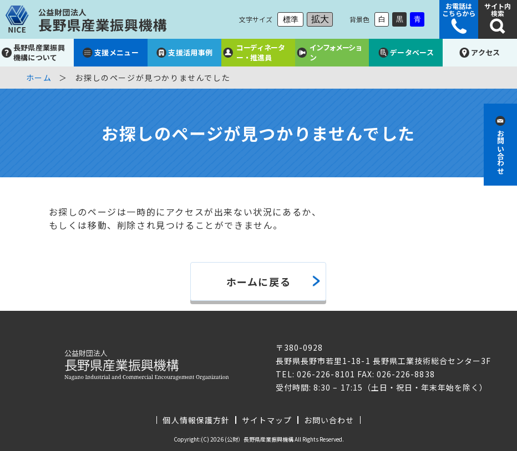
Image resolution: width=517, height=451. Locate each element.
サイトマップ (267, 420)
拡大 (320, 19)
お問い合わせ (329, 420)
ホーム (39, 77)
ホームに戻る (258, 281)
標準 (290, 19)
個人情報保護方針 (196, 420)
